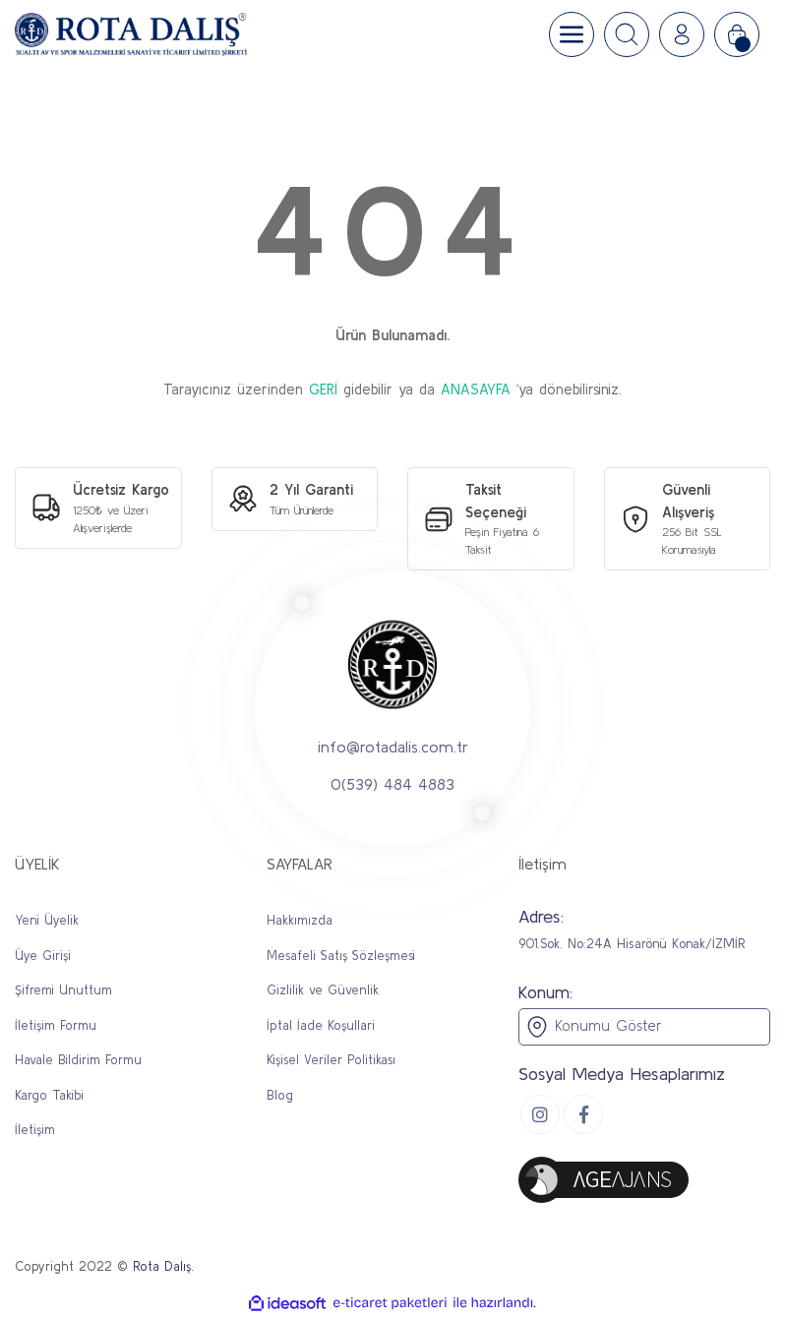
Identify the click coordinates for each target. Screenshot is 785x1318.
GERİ (323, 389)
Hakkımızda (299, 920)
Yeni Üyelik (47, 920)
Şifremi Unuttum (63, 990)
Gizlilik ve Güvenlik (323, 990)
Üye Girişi (43, 955)
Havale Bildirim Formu (78, 1059)
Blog (280, 1095)
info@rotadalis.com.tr (393, 745)
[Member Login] (681, 34)
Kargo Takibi (49, 1095)
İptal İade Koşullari (321, 1025)
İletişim (35, 1129)
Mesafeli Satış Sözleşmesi (341, 955)
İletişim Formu (55, 1025)
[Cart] (736, 34)
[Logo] (131, 34)
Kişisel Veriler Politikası (331, 1059)
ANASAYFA (476, 389)
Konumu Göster (593, 1027)
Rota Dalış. (163, 1266)
